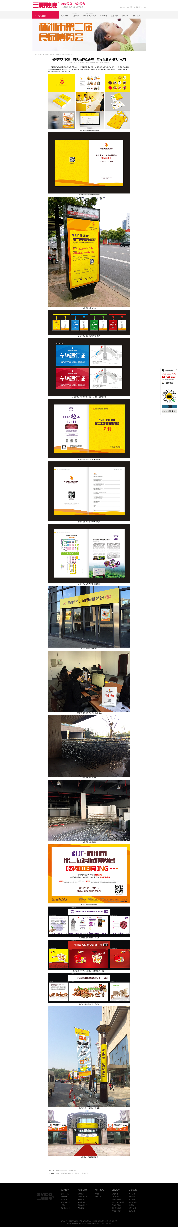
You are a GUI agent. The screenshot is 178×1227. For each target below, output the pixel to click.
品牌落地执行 (82, 1205)
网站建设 (98, 1194)
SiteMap (131, 1205)
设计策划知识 (116, 1208)
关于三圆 (132, 1194)
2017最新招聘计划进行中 (135, 7)
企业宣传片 (82, 1202)
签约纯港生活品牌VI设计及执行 (66, 1171)
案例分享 (59, 54)
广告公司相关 (116, 1205)
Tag (145, 7)
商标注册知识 (116, 1199)
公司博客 (115, 1194)
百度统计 (108, 1223)
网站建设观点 (116, 1211)
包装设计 (64, 1199)
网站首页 (40, 16)
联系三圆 (132, 1211)
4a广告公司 (116, 1197)
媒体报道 (132, 1197)
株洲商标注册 (82, 1197)
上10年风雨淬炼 (89, 15)
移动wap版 (132, 1208)
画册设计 (64, 1197)
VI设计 (63, 1205)
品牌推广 (81, 1194)
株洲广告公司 (49, 54)
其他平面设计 (65, 1208)
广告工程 (81, 1208)
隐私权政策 (133, 1202)
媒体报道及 (75, 15)
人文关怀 (132, 1199)
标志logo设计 (65, 1194)
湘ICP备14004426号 (72, 1223)
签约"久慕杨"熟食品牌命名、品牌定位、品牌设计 (72, 1173)
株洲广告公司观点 (118, 1202)
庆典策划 (81, 1199)
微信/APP (98, 1197)
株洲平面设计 (67, 54)
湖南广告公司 (90, 62)
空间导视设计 (65, 1202)
